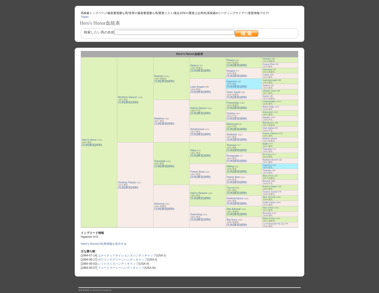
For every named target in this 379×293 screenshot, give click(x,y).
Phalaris (267, 59)
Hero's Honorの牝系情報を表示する (104, 244)
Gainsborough (270, 80)
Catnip (266, 75)
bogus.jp (107, 290)
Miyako (266, 117)
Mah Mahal (268, 128)
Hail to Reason (198, 193)
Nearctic (159, 76)
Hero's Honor (89, 139)
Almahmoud (197, 129)
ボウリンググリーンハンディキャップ (122, 259)
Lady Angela (197, 86)
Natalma (159, 118)
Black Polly (268, 107)
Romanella (232, 155)
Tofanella (267, 149)
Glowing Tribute (127, 182)
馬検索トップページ (94, 13)
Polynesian (232, 102)
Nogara (230, 70)
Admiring (159, 203)
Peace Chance (270, 133)
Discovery (268, 112)
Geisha (230, 113)
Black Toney (269, 218)
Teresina (267, 170)
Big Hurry (231, 219)
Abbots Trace (269, 91)
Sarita (266, 96)
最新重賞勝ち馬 (118, 13)
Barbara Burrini (270, 160)
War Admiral (233, 209)
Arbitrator (231, 134)
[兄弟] (85, 144)
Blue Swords (269, 197)
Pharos (230, 60)
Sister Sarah (233, 92)
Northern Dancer (127, 97)
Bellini (266, 144)
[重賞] (91, 144)
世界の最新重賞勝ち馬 (143, 13)
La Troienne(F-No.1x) (273, 224)
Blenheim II (268, 123)
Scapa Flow (269, 64)
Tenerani (231, 145)
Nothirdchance (234, 198)
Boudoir (266, 181)
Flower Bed (233, 177)
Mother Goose (270, 138)
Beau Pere (268, 176)
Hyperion (231, 81)
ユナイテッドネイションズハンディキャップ (127, 255)
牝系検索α (210, 13)
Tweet (84, 17)
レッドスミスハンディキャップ (118, 263)
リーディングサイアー (232, 13)
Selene (266, 85)
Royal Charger (270, 186)
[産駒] (98, 144)
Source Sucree (270, 192)
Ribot (193, 150)
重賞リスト (166, 13)
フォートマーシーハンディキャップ (121, 268)
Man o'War (268, 208)
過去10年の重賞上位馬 (188, 13)
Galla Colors (269, 202)
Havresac (267, 69)
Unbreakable (269, 101)
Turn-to (230, 187)
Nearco (194, 65)
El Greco (267, 154)
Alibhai (230, 166)
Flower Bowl (197, 171)
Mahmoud (232, 124)
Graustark (160, 161)
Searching (196, 214)
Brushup (267, 213)
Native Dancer (198, 108)
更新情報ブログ (258, 13)
